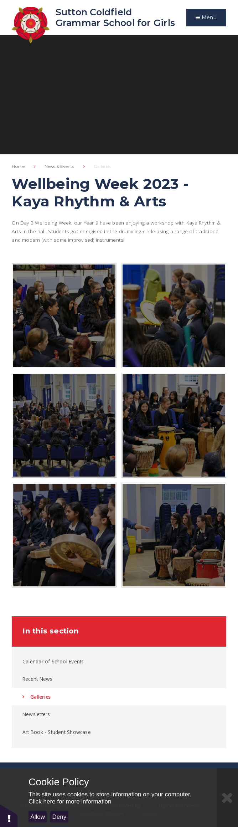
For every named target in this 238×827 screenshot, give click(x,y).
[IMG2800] (64, 315)
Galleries (102, 166)
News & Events (59, 166)
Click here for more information (70, 801)
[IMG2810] (174, 425)
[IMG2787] (64, 425)
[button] (9, 815)
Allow (37, 816)
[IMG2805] (174, 535)
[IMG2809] (64, 535)
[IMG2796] (174, 315)
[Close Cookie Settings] (227, 797)
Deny (59, 816)
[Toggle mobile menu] (206, 17)
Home (18, 166)
